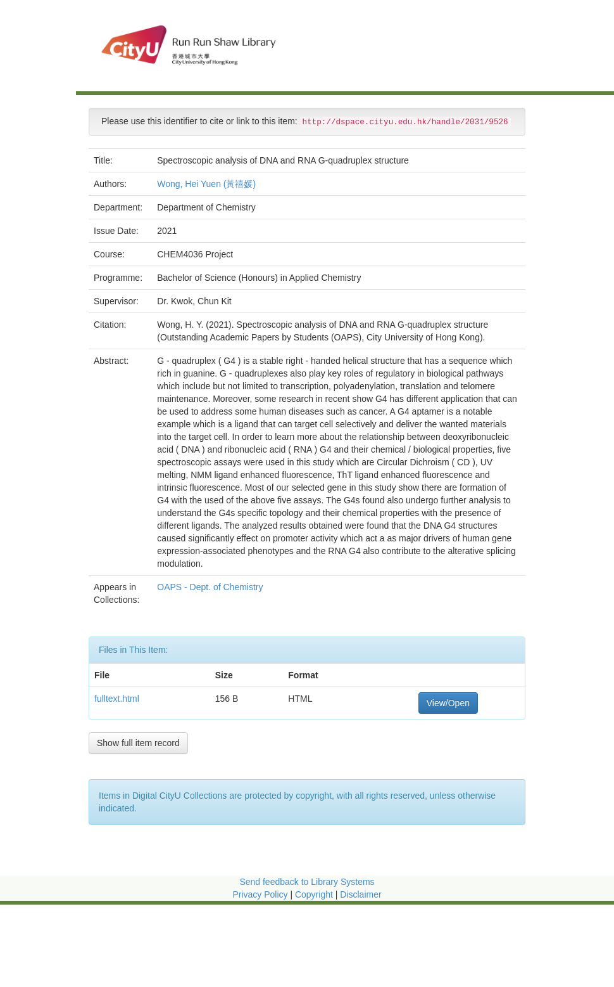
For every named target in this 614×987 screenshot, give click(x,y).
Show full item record (138, 743)
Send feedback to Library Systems (306, 882)
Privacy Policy (259, 894)
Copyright (315, 894)
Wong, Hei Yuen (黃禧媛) (206, 184)
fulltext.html (116, 698)
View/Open (448, 703)
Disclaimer (360, 894)
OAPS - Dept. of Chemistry (211, 587)
